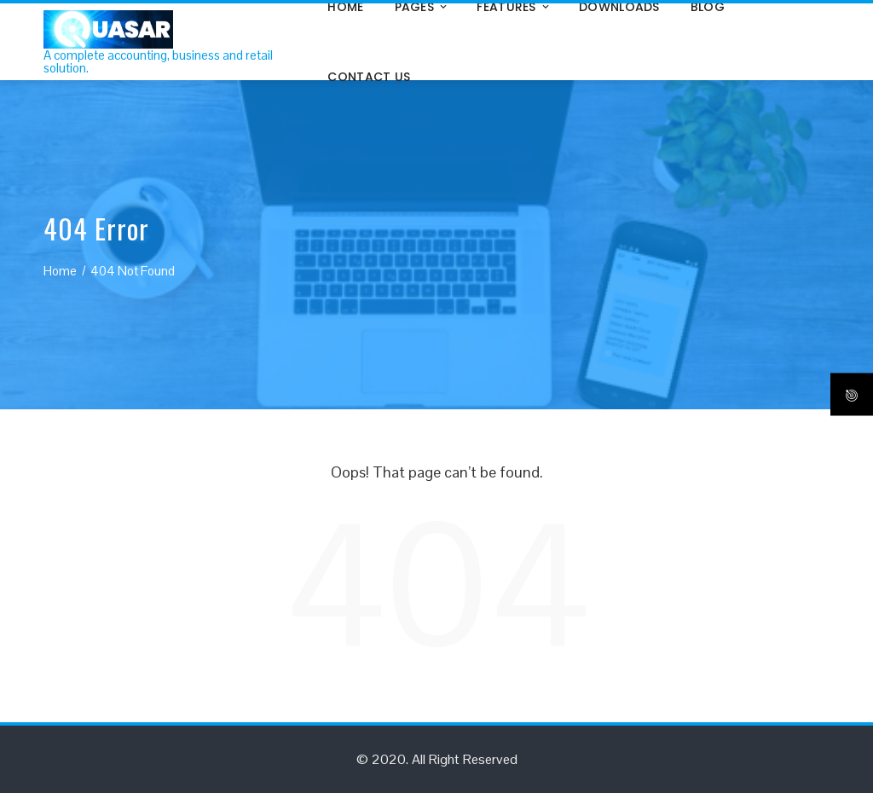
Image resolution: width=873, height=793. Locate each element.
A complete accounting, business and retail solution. (158, 61)
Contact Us (368, 76)
